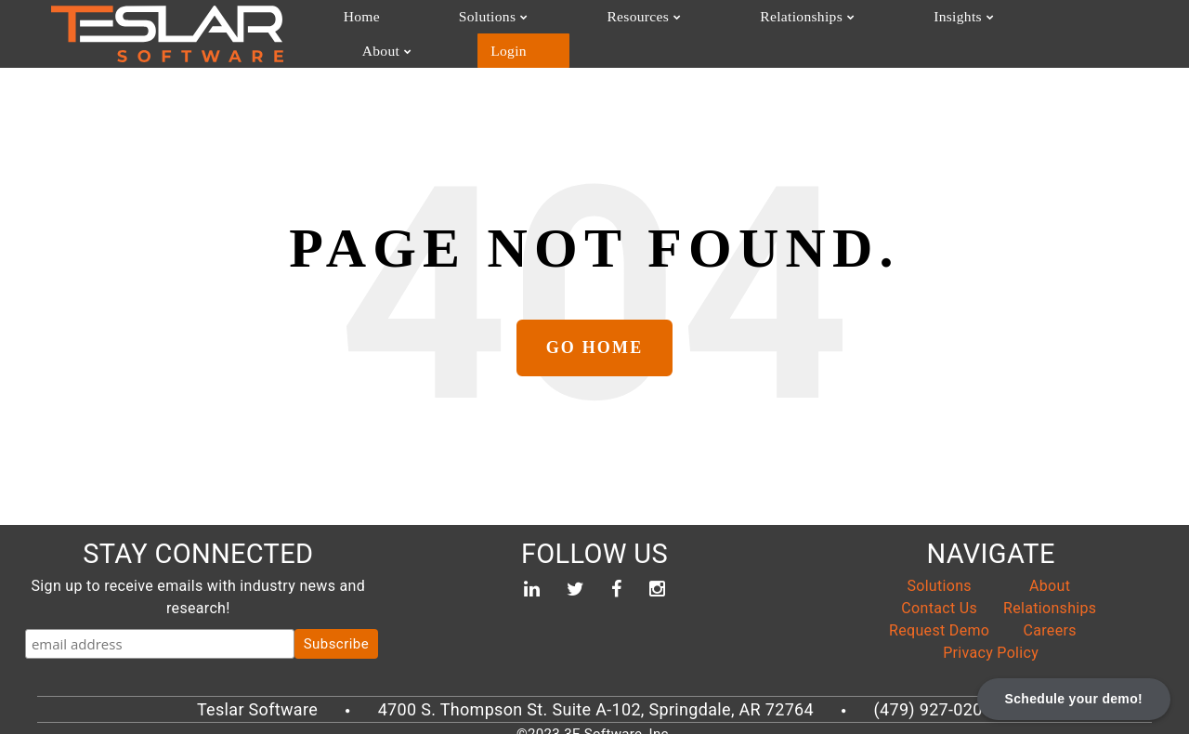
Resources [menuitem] (551, 27)
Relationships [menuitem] (673, 27)
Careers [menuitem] (1050, 619)
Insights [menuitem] (790, 27)
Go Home (595, 337)
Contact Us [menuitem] (939, 597)
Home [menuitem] (356, 27)
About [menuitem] (885, 27)
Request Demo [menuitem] (939, 619)
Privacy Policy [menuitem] (991, 641)
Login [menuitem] (974, 27)
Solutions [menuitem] (441, 27)
